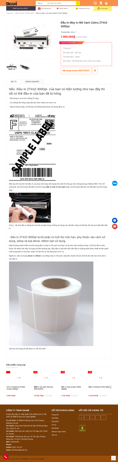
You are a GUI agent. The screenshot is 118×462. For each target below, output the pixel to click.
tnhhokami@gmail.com (19, 450)
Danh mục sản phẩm (20, 8)
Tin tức (54, 425)
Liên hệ (54, 435)
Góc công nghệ (104, 8)
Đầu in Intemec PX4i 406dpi (100, 387)
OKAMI (41, 459)
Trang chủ (55, 415)
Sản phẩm (55, 421)
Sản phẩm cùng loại (16, 365)
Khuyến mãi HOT (63, 8)
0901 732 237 (17, 447)
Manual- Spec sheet (59, 431)
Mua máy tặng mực (46, 8)
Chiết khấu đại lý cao (84, 8)
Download (55, 428)
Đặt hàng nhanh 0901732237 (76, 70)
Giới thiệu (55, 418)
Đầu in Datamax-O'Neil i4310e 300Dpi (16, 388)
